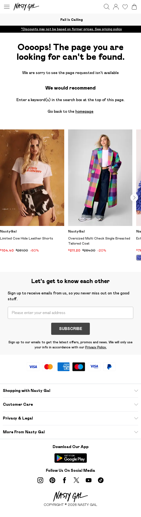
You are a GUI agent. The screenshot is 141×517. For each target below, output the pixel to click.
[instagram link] (40, 480)
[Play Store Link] (70, 458)
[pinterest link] (52, 480)
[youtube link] (89, 480)
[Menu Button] (7, 7)
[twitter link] (76, 480)
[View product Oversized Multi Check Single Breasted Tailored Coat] (100, 191)
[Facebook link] (64, 480)
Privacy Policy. (96, 347)
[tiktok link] (101, 480)
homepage (84, 111)
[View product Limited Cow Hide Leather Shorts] (32, 191)
